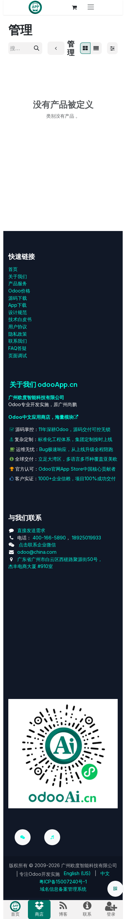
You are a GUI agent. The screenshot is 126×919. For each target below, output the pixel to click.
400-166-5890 (49, 537)
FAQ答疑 (17, 348)
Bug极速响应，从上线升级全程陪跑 (76, 449)
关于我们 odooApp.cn (43, 384)
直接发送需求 (31, 530)
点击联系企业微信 (37, 544)
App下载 (17, 305)
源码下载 (17, 298)
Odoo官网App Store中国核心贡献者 (77, 469)
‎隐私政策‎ (17, 334)
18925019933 (86, 537)
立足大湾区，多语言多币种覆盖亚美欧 (77, 459)
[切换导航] (90, 7)
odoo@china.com (37, 552)
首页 (13, 269)
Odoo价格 (19, 290)
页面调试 (17, 355)
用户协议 (17, 326)
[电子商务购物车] (74, 7)
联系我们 (17, 341)
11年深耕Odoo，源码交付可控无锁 (74, 429)
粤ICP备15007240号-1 (63, 881)
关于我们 (17, 276)
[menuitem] (77, 873)
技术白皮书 (20, 319)
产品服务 (17, 283)
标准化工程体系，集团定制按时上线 (75, 439)
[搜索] (36, 48)
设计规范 (17, 312)
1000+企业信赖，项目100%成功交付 (77, 478)
